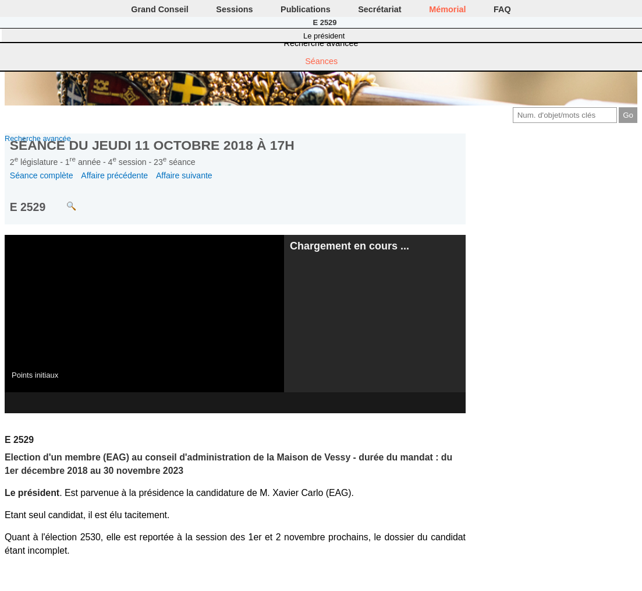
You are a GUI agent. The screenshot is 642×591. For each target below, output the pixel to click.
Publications (306, 9)
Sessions (234, 9)
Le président (324, 35)
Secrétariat (379, 9)
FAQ (502, 9)
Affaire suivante (184, 175)
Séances (321, 61)
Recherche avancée (321, 43)
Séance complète (41, 175)
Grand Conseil (159, 9)
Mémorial (447, 9)
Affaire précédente (114, 175)
